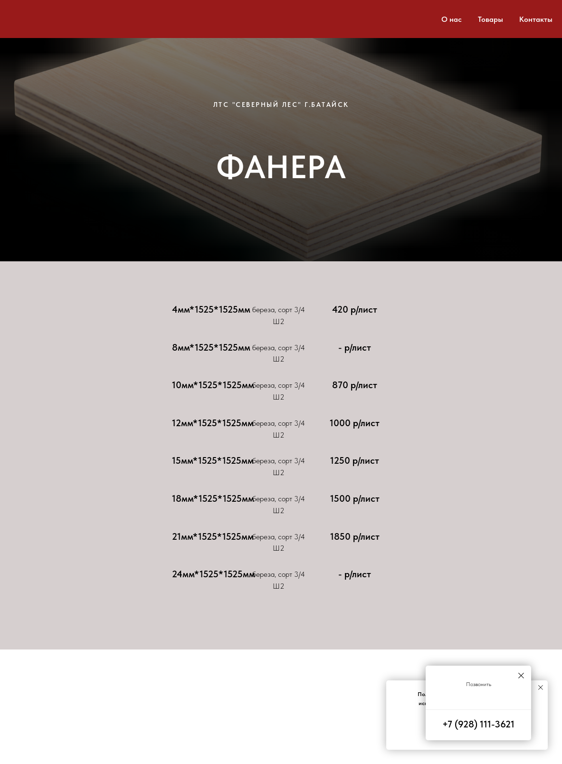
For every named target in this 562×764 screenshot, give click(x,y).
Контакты (535, 19)
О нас (451, 19)
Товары (490, 19)
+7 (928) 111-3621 (478, 724)
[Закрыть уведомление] (540, 687)
